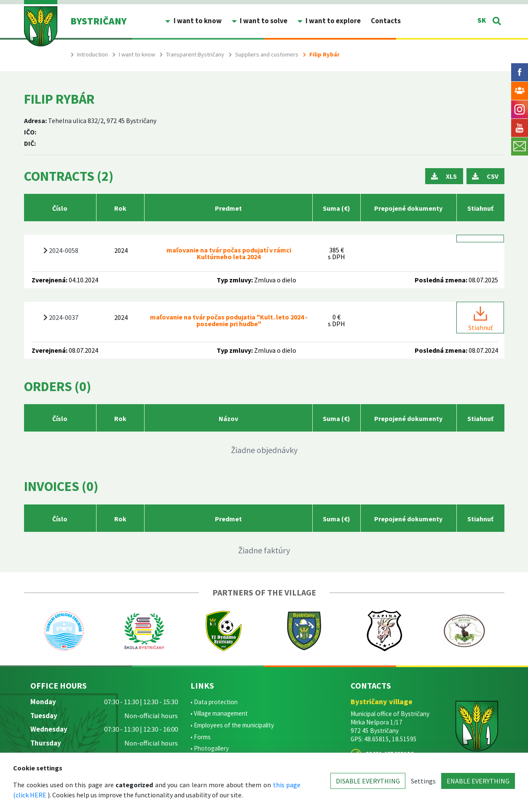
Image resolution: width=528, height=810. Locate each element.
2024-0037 (60, 317)
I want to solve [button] (263, 20)
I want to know (137, 54)
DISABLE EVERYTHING (368, 781)
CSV (485, 176)
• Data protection (214, 702)
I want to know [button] (197, 20)
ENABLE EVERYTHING (478, 781)
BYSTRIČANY (98, 21)
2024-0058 (60, 250)
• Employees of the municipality (232, 725)
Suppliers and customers (266, 54)
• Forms (200, 737)
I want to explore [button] (332, 20)
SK (481, 20)
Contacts (386, 20)
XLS (444, 176)
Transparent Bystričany (195, 54)
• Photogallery (209, 748)
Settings (423, 781)
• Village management (219, 713)
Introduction (92, 54)
